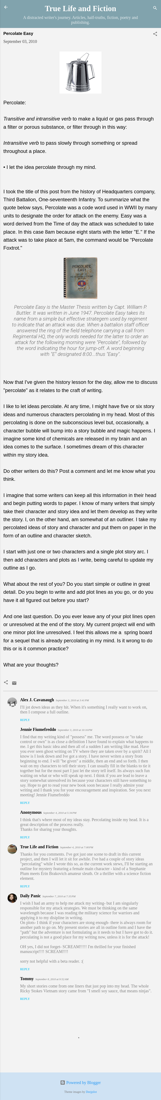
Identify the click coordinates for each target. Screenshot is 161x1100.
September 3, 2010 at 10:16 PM (75, 730)
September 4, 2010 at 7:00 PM (76, 847)
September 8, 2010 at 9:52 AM (52, 979)
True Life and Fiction (80, 8)
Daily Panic (30, 895)
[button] (155, 34)
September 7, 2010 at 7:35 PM (58, 896)
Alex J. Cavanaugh (37, 699)
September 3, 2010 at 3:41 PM (72, 700)
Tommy (27, 978)
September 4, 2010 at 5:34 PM (59, 812)
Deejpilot (91, 1091)
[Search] (155, 8)
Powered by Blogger (80, 1082)
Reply (25, 720)
